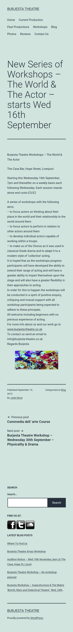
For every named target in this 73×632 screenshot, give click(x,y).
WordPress (37, 617)
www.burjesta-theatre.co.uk (24, 329)
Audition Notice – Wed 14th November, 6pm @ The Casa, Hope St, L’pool (36, 562)
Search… (12, 494)
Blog (54, 27)
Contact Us (41, 34)
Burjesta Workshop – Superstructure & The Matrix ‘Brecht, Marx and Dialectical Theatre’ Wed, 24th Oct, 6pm (35, 588)
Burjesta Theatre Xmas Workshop (26, 551)
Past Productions (18, 27)
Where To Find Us (17, 543)
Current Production (31, 20)
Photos (11, 34)
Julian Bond (16, 398)
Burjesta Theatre (23, 9)
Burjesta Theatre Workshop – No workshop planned (32, 575)
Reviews (25, 34)
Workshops (40, 27)
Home (11, 20)
